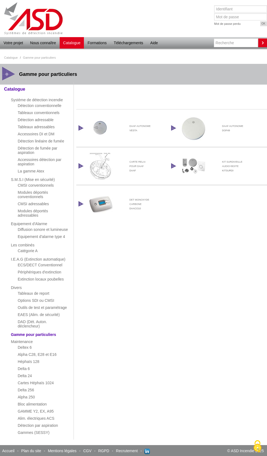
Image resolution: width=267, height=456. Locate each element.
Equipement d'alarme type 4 (41, 236)
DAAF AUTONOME (140, 126)
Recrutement (127, 451)
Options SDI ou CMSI (36, 300)
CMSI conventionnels (36, 185)
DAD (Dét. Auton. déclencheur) (32, 324)
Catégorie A (28, 251)
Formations (97, 43)
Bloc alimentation (32, 404)
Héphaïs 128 (28, 361)
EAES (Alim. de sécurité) (39, 314)
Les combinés (22, 245)
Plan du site (31, 451)
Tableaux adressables (36, 127)
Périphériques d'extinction (39, 272)
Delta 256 (26, 390)
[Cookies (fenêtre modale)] (257, 446)
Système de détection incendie (37, 100)
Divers (16, 287)
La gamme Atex (31, 171)
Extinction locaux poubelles (41, 279)
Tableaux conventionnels (38, 113)
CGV (87, 451)
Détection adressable (36, 120)
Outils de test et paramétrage (42, 307)
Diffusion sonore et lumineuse (43, 229)
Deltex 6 (25, 347)
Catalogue (72, 43)
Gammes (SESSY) (34, 432)
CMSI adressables (33, 204)
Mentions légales (62, 451)
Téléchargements (128, 43)
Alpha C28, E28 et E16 (37, 354)
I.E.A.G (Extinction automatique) (38, 259)
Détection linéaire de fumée (41, 141)
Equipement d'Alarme (29, 224)
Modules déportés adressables (33, 213)
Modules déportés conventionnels (33, 194)
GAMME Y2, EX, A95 (36, 411)
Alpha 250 (26, 397)
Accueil (8, 451)
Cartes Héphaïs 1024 (36, 383)
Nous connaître (43, 43)
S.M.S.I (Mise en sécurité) (33, 179)
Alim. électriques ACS (36, 418)
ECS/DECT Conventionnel (40, 265)
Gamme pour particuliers (33, 334)
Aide (154, 43)
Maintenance (22, 341)
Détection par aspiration (38, 425)
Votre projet (13, 43)
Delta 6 (24, 368)
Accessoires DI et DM (36, 134)
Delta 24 (25, 376)
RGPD (103, 451)
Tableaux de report (33, 293)
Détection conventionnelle (39, 105)
